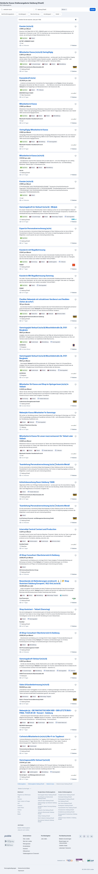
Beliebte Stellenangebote (24, 827)
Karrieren (25, 848)
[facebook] (80, 836)
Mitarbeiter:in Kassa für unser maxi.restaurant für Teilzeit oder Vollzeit (46, 437)
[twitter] (87, 836)
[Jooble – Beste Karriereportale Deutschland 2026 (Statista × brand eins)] (80, 860)
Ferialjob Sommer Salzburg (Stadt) (66, 794)
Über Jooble (26, 839)
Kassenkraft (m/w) (27, 78)
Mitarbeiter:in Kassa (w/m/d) (31, 155)
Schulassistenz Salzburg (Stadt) (66, 809)
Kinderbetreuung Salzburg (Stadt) (66, 812)
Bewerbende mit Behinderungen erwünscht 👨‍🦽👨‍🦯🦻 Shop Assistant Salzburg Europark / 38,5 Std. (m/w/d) (44, 582)
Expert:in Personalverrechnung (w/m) (35, 228)
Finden (93, 9)
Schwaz (20, 809)
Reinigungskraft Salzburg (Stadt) (66, 799)
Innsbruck (20, 805)
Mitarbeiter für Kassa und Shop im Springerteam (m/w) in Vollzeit (43, 385)
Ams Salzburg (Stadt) (63, 801)
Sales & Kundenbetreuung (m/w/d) (34, 684)
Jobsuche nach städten (23, 830)
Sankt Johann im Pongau (24, 801)
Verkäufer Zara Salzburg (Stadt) (45, 810)
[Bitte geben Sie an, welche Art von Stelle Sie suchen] (17, 9)
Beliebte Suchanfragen (24, 788)
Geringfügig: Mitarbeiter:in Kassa (33, 130)
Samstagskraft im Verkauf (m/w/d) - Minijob (38, 207)
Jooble (92, 869)
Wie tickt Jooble (27, 841)
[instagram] (84, 836)
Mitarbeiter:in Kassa (28, 104)
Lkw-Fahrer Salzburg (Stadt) (65, 803)
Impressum (21, 870)
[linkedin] (91, 836)
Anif (19, 803)
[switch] (76, 19)
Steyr (19, 812)
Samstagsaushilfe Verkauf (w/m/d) (34, 760)
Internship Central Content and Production (37, 529)
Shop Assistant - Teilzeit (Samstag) (34, 609)
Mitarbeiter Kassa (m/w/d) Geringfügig (36, 52)
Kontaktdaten (26, 846)
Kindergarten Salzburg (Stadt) (65, 805)
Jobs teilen (44, 839)
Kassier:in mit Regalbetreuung (32, 250)
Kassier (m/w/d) (26, 26)
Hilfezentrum (26, 851)
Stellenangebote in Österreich (31, 853)
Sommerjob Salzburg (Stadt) (65, 797)
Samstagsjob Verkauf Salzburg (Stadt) (47, 794)
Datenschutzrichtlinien (24, 868)
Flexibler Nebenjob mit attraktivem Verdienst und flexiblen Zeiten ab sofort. (44, 300)
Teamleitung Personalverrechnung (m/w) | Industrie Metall (44, 464)
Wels (19, 797)
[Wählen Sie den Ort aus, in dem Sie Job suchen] (51, 9)
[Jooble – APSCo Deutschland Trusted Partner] (69, 860)
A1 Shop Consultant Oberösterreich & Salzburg (39, 555)
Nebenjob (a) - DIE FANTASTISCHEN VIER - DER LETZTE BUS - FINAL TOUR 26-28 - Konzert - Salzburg (45, 711)
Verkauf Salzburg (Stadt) (44, 816)
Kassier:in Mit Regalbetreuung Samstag (36, 276)
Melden (73, 45)
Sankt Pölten (21, 807)
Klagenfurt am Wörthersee (24, 794)
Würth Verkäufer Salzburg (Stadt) (46, 818)
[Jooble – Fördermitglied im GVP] (90, 860)
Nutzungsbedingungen (10, 868)
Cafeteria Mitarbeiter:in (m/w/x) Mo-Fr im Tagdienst (41, 736)
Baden (19, 814)
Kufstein (20, 799)
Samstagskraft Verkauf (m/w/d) (33, 659)
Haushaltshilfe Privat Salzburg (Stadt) (67, 807)
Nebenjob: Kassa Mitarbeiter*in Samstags (37, 412)
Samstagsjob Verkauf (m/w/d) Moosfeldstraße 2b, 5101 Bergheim (43, 328)
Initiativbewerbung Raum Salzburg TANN (36, 482)
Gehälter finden (63, 845)
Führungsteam (26, 843)
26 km (64, 9)
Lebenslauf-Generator (65, 848)
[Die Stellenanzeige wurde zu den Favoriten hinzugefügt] (75, 26)
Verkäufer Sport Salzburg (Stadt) (46, 800)
